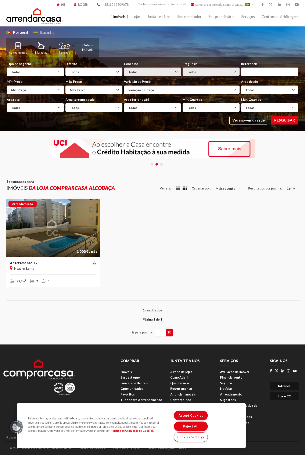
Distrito (71, 64)
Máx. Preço (73, 81)
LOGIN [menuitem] (81, 4)
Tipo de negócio (19, 64)
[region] (131, 425)
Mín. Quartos (192, 99)
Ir (169, 332)
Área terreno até (136, 99)
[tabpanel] (152, 148)
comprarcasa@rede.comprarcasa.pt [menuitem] (218, 4)
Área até (13, 99)
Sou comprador (189, 16)
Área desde (249, 81)
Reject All (190, 426)
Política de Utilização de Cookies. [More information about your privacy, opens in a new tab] (132, 430)
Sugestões (228, 400)
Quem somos (179, 383)
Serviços (248, 16)
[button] (95, 263)
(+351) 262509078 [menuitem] (113, 4)
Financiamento (231, 377)
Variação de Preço (137, 81)
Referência (249, 64)
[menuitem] (160, 4)
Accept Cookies (191, 415)
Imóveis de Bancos (134, 383)
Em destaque (130, 377)
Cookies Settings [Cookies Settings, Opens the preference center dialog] (190, 437)
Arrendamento (231, 394)
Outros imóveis (87, 47)
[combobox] (35, 72)
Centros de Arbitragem (280, 16)
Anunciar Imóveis (183, 394)
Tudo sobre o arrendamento (141, 400)
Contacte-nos (180, 400)
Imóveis (119, 16)
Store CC (284, 396)
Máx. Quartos (251, 99)
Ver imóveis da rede (248, 120)
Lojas (136, 16)
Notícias (226, 388)
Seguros (226, 383)
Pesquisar (284, 120)
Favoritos (128, 394)
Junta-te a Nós (159, 16)
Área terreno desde (80, 99)
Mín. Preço (14, 81)
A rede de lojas (181, 372)
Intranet (284, 386)
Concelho (131, 64)
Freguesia (190, 64)
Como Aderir (179, 377)
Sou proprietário (221, 16)
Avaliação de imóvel (234, 372)
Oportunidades (132, 388)
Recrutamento (181, 388)
